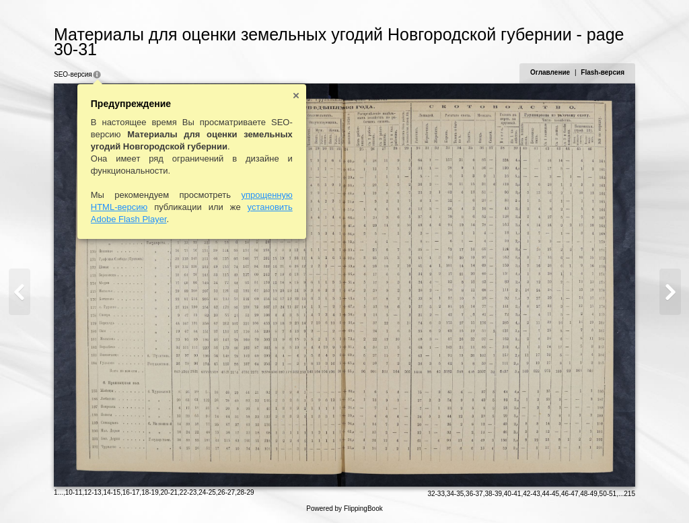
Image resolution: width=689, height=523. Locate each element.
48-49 (588, 493)
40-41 (512, 493)
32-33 (436, 493)
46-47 (570, 493)
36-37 (474, 493)
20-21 (169, 492)
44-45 (551, 493)
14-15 (111, 492)
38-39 (493, 493)
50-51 (608, 493)
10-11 (74, 492)
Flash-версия (602, 72)
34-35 (455, 493)
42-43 (531, 493)
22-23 (188, 492)
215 (629, 493)
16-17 (131, 492)
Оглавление (550, 72)
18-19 (150, 492)
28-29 (245, 492)
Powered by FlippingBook (344, 508)
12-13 (93, 492)
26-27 (226, 492)
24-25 (207, 492)
